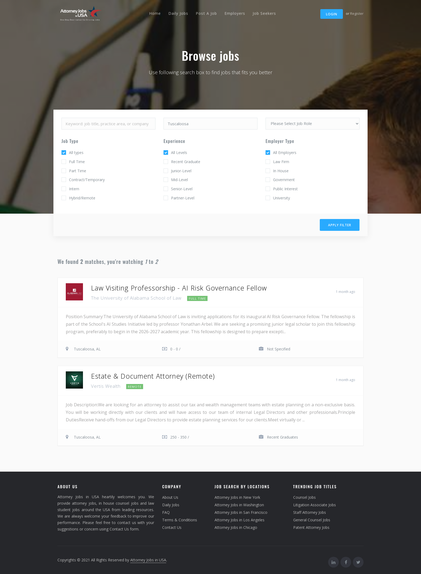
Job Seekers (264, 13)
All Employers (284, 152)
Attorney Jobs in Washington (239, 504)
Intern (74, 188)
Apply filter (339, 225)
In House (281, 170)
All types (76, 152)
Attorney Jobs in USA (148, 559)
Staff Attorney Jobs (309, 512)
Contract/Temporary (87, 179)
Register (357, 13)
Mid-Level (179, 179)
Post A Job (206, 13)
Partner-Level (182, 197)
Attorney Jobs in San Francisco (241, 512)
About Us (170, 497)
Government (284, 179)
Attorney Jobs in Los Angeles (239, 519)
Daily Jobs (178, 13)
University (281, 197)
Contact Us (172, 527)
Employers (234, 13)
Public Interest (285, 188)
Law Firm (281, 161)
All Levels (179, 152)
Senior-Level (182, 188)
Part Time (77, 170)
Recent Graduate (185, 161)
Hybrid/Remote (82, 197)
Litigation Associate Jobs (314, 504)
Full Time (77, 161)
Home (155, 13)
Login (331, 14)
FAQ (166, 512)
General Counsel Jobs (311, 519)
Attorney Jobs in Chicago (236, 527)
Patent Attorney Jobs (311, 527)
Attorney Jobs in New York (237, 497)
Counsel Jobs (304, 497)
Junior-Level (181, 170)
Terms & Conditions (179, 519)
